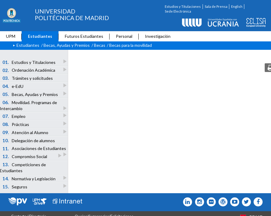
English (236, 6)
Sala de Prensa (216, 6)
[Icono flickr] (245, 201)
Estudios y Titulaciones (183, 6)
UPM (10, 36)
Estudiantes (40, 36)
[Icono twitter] (210, 201)
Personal (124, 36)
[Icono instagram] (198, 201)
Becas (99, 45)
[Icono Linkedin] (186, 201)
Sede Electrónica (178, 11)
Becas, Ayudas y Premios (67, 45)
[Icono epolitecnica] (221, 201)
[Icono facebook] (257, 201)
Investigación (157, 36)
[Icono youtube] (233, 201)
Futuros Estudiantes (84, 36)
